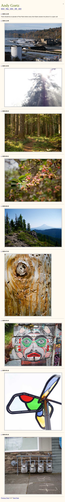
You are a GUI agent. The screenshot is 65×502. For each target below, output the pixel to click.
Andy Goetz (10, 5)
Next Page (16, 498)
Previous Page (5, 498)
